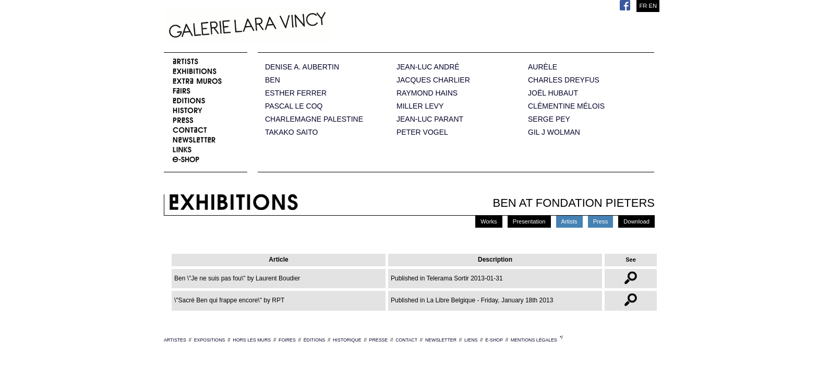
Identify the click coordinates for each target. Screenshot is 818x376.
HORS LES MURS (252, 340)
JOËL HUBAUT (553, 93)
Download (636, 221)
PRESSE (378, 340)
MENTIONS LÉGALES (534, 340)
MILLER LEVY (419, 106)
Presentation (529, 221)
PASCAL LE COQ (293, 106)
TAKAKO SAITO (291, 132)
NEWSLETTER (440, 340)
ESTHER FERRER (296, 93)
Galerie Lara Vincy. (299, 26)
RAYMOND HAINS (427, 93)
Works (488, 221)
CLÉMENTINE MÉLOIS (566, 106)
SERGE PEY (549, 119)
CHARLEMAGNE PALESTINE (314, 119)
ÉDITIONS (315, 340)
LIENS (470, 340)
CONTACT (406, 340)
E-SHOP (494, 340)
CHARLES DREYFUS (563, 80)
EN (652, 6)
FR (643, 6)
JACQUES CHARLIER (433, 80)
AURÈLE (542, 67)
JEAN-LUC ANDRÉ (428, 67)
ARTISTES (175, 340)
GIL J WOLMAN (554, 132)
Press (600, 221)
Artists (569, 221)
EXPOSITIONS (209, 340)
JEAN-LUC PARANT (429, 119)
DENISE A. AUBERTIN (302, 67)
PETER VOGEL (422, 132)
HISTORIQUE (347, 340)
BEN (272, 80)
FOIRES (287, 340)
